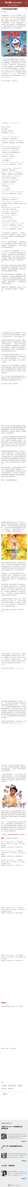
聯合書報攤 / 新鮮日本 (13, 830)
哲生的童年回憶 (12, 1081)
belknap (16, 1184)
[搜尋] (26, 3)
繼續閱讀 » (24, 1137)
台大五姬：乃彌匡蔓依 (8, 1161)
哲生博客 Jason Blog (13, 3)
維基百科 (22, 830)
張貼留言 (5, 1089)
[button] (26, 9)
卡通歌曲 (4, 1081)
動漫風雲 (20, 1081)
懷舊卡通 (10, 1084)
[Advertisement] (14, 1102)
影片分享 (4, 1084)
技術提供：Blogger (14, 1181)
